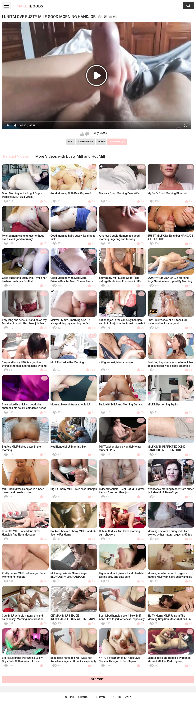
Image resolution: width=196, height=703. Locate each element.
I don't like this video (87, 134)
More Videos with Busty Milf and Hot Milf (70, 156)
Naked (30, 6)
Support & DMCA (76, 697)
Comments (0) (117, 141)
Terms (100, 697)
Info (70, 141)
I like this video (82, 134)
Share (101, 141)
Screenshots (85, 141)
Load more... (98, 679)
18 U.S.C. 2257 (122, 697)
